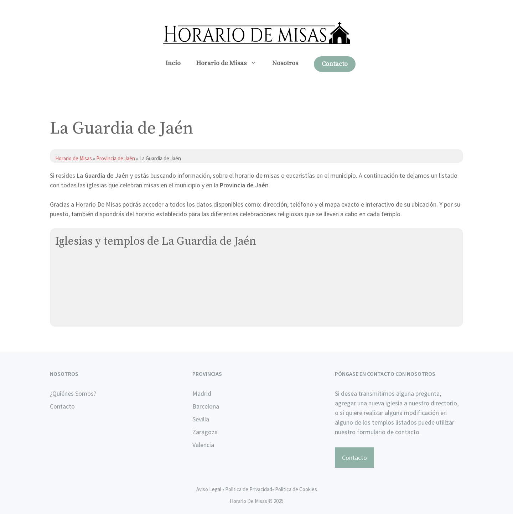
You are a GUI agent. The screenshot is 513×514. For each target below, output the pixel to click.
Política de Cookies (296, 489)
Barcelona (205, 406)
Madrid (201, 393)
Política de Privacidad (248, 489)
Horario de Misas (230, 63)
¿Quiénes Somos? (73, 393)
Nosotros (285, 63)
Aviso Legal (208, 489)
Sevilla (200, 419)
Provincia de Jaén (115, 158)
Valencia (203, 445)
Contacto (335, 64)
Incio (173, 63)
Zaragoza (205, 432)
